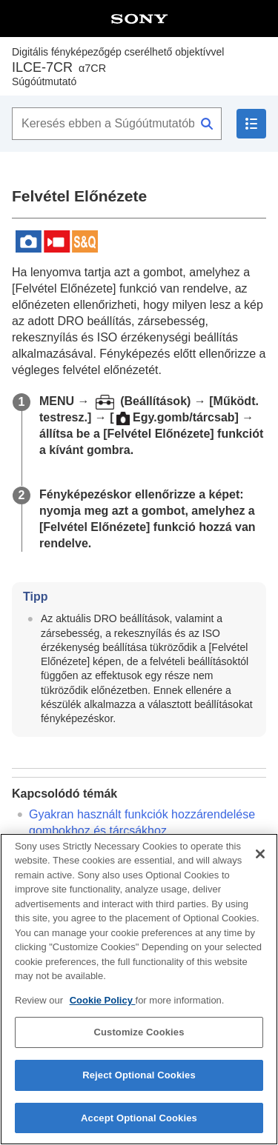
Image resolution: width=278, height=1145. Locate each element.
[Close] (260, 861)
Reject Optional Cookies (139, 1082)
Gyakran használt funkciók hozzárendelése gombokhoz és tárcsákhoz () (142, 830)
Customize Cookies (138, 1040)
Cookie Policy (103, 1007)
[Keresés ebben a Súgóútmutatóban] (117, 123)
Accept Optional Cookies (139, 1125)
